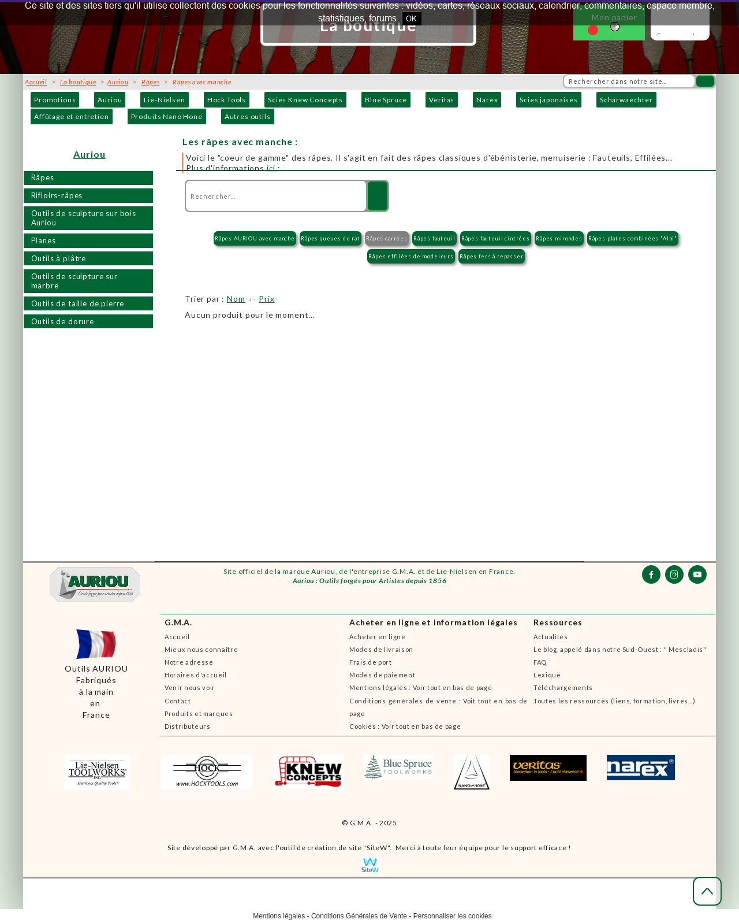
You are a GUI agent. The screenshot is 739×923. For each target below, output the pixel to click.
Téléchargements (563, 687)
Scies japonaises (548, 99)
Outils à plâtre (59, 258)
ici (272, 168)
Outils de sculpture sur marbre (74, 281)
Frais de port (370, 662)
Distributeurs (188, 726)
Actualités (550, 636)
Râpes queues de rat (330, 238)
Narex (487, 99)
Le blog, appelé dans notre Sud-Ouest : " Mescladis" (620, 649)
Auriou (110, 99)
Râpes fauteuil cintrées (495, 238)
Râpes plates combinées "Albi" (632, 238)
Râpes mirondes (559, 238)
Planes (43, 240)
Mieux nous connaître (201, 649)
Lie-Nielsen (164, 99)
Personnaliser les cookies (452, 916)
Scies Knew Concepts (305, 99)
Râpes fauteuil (434, 238)
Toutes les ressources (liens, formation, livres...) (614, 701)
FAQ (540, 662)
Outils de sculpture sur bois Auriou (84, 218)
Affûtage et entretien (71, 116)
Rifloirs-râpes (57, 195)
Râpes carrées (387, 238)
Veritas (441, 99)
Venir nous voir (190, 687)
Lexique (547, 675)
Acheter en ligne (377, 636)
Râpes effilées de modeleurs (411, 256)
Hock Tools (226, 99)
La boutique (78, 82)
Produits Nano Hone (167, 116)
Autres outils (248, 116)
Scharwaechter (626, 99)
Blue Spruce (386, 99)
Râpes (42, 177)
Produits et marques (199, 713)
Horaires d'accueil (196, 675)
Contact (178, 701)
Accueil (177, 636)
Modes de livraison (381, 649)
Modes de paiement (382, 675)
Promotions (55, 99)
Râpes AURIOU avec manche (255, 238)
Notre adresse (189, 662)
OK (411, 18)
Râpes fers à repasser (492, 256)
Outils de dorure (62, 321)
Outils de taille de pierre (78, 303)
